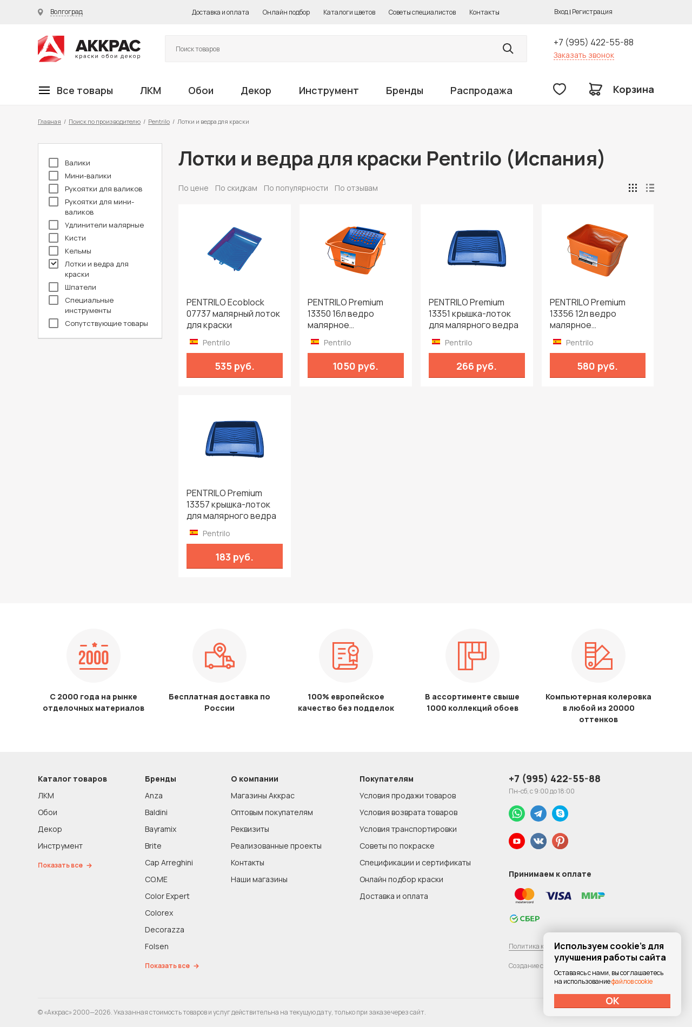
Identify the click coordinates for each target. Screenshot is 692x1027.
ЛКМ (150, 90)
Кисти (67, 238)
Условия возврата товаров (408, 812)
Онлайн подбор (286, 12)
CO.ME (156, 879)
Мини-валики (80, 176)
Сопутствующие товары (98, 323)
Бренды (404, 90)
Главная (49, 121)
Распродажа (481, 90)
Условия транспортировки (408, 829)
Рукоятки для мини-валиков (91, 207)
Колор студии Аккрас (89, 49)
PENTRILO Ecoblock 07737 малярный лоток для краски (233, 314)
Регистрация (592, 11)
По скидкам (236, 188)
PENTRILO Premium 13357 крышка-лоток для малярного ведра (231, 505)
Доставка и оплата (220, 12)
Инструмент (329, 90)
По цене (193, 188)
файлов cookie (632, 981)
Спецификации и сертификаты (415, 862)
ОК (613, 1000)
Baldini (156, 812)
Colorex (159, 913)
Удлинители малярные (96, 225)
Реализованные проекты (276, 846)
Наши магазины (259, 879)
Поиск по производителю (105, 121)
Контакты (484, 12)
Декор (256, 90)
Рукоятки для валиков (95, 189)
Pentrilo (159, 121)
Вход (561, 11)
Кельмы (70, 251)
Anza (154, 795)
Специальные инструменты (81, 305)
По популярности (296, 188)
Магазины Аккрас (263, 795)
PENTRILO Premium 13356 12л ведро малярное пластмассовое (588, 314)
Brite (153, 846)
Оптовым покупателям (272, 812)
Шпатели (72, 287)
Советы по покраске (397, 846)
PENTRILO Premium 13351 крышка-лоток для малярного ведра (473, 314)
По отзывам (356, 188)
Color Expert (167, 896)
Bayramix (160, 829)
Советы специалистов (422, 12)
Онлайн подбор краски (401, 879)
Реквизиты (250, 829)
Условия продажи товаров (408, 795)
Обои (201, 90)
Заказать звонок (584, 55)
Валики (69, 163)
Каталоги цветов (349, 12)
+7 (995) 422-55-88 (594, 42)
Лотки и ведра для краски (89, 269)
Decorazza (164, 929)
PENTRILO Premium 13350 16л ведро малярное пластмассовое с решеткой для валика (352, 314)
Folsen (157, 946)
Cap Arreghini (169, 862)
